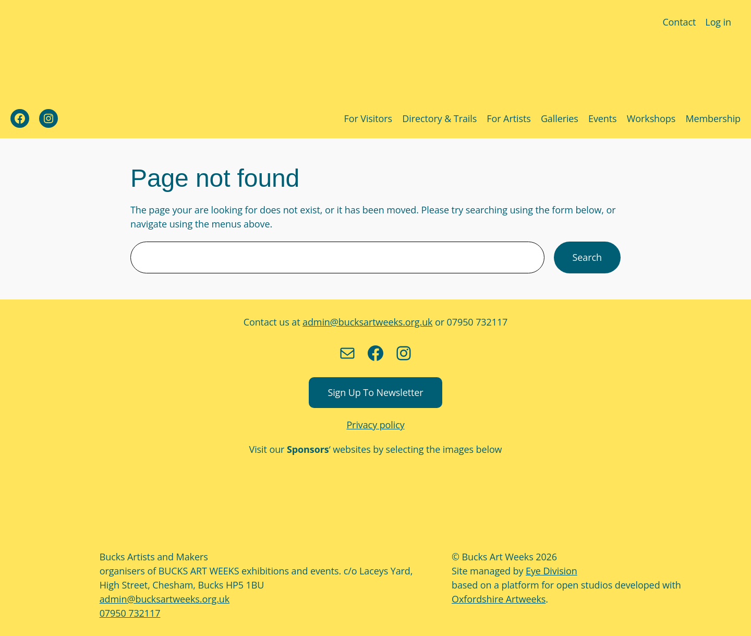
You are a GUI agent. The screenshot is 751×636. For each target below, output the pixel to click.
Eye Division (549, 571)
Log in (718, 22)
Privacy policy (375, 424)
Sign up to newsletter (375, 392)
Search (587, 257)
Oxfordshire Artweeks (496, 599)
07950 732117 (129, 613)
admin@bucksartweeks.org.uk (368, 322)
